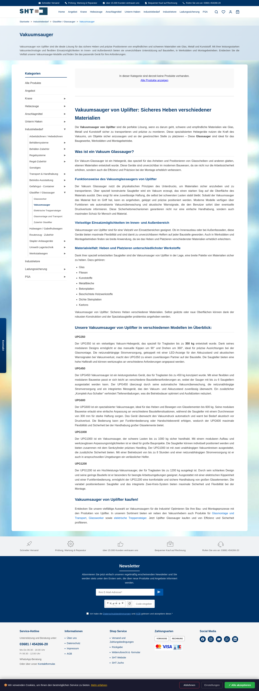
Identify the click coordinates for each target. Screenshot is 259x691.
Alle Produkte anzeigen (154, 80)
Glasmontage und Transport (48, 216)
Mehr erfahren (99, 685)
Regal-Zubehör (38, 161)
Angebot (72, 11)
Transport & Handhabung (43, 173)
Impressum (73, 648)
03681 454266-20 (230, 550)
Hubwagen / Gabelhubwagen (46, 228)
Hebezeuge (96, 11)
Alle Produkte (33, 83)
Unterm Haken (132, 11)
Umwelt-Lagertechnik (41, 247)
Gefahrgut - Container (41, 186)
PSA (205, 11)
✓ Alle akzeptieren (240, 685)
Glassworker (40, 199)
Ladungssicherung (190, 11)
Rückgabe (117, 647)
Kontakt (3, 345)
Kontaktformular (46, 664)
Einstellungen (212, 685)
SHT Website (119, 657)
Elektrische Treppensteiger (47, 210)
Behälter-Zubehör (39, 149)
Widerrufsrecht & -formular (126, 652)
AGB (138, 613)
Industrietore (169, 11)
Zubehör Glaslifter (43, 222)
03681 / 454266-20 (34, 644)
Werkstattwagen (38, 253)
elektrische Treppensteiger (130, 518)
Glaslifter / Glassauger (64, 21)
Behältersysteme (39, 142)
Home (61, 11)
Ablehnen (189, 685)
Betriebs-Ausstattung (41, 180)
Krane (83, 11)
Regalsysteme (37, 155)
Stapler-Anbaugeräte (41, 241)
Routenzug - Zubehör (41, 234)
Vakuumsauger (42, 205)
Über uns (72, 638)
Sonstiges (35, 167)
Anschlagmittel (113, 11)
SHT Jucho (118, 662)
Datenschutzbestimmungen (117, 613)
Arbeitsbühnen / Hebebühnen (46, 136)
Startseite (24, 21)
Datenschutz (73, 643)
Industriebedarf (152, 11)
